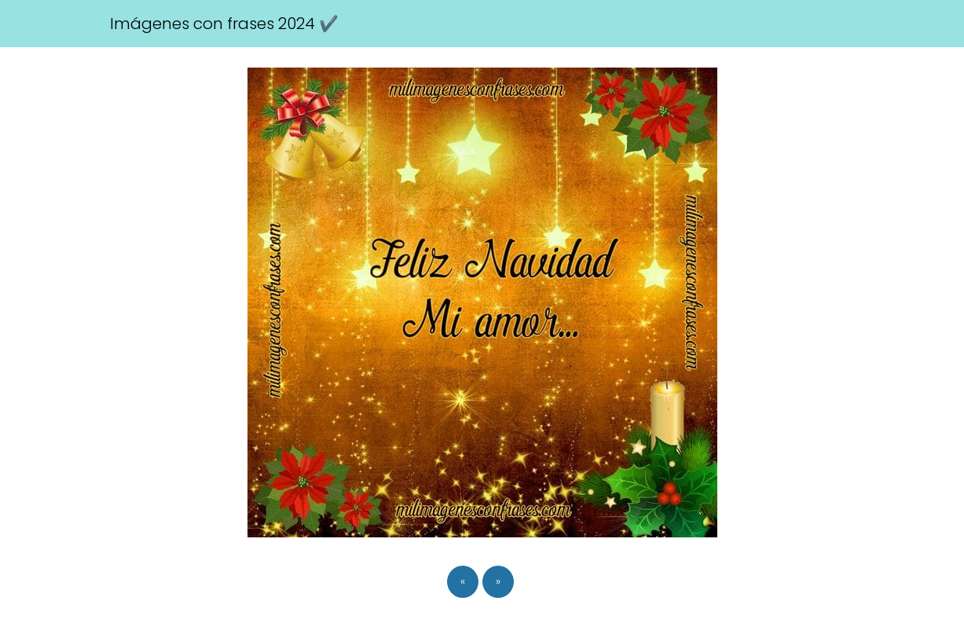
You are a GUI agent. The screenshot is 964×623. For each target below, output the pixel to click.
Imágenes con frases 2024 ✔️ (224, 24)
